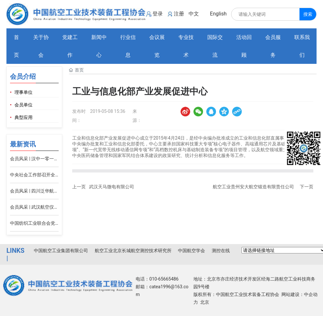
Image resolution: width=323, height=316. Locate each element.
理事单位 (24, 92)
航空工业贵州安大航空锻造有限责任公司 (253, 186)
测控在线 (221, 250)
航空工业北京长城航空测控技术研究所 (133, 250)
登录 (157, 14)
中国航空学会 (191, 250)
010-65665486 (163, 278)
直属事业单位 (284, 138)
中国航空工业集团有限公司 (61, 250)
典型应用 (24, 117)
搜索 (307, 14)
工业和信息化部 (254, 138)
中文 (194, 14)
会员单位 (24, 105)
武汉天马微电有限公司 (111, 186)
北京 (204, 302)
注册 (179, 14)
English (218, 14)
